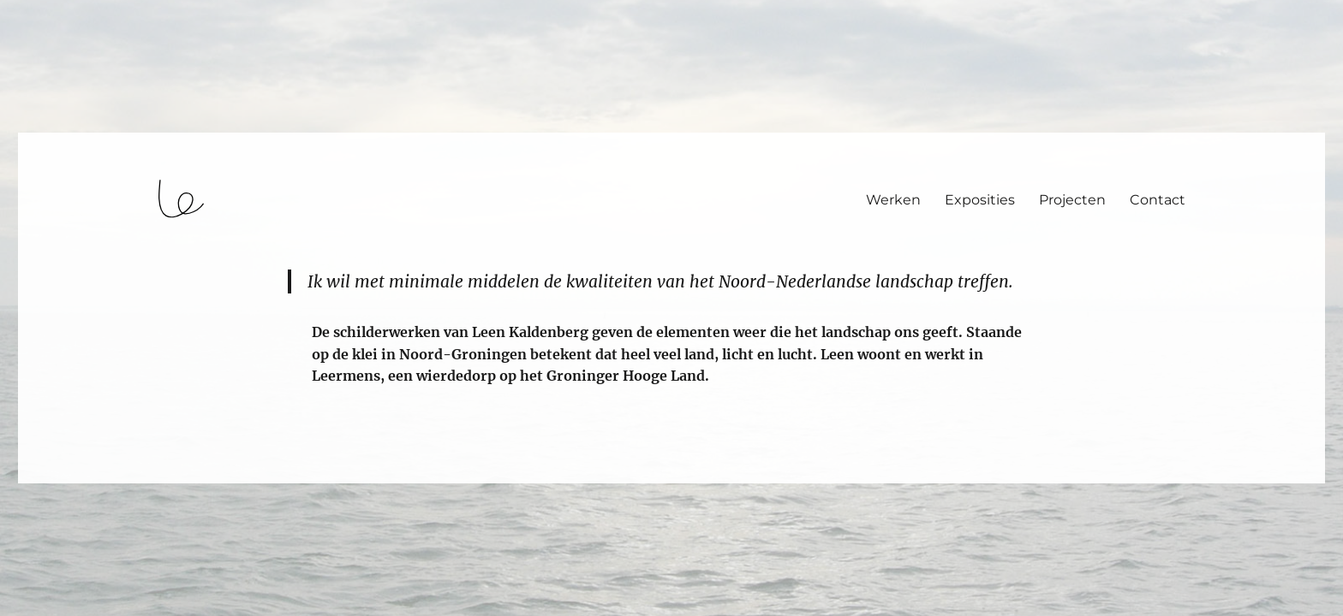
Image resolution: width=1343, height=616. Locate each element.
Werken (893, 200)
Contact (1157, 200)
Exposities (980, 200)
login (46, 475)
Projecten (1072, 200)
